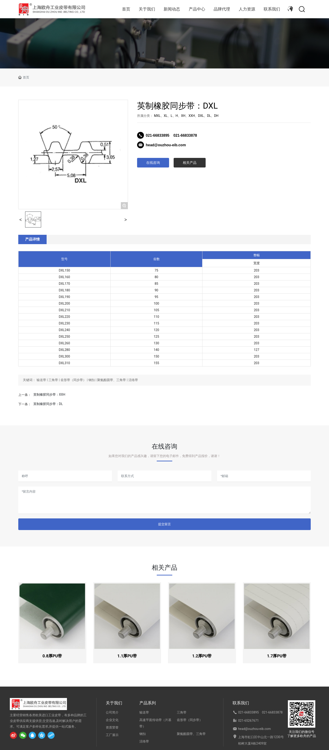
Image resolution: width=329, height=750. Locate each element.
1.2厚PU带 (202, 655)
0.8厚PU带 (52, 655)
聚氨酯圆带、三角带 (191, 734)
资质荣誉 (112, 727)
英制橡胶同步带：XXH (49, 394)
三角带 (181, 712)
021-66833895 (158, 135)
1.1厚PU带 (127, 655)
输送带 (144, 712)
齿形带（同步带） (189, 720)
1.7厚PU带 (277, 655)
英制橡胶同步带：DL (48, 404)
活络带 (144, 741)
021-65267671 (248, 720)
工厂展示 (112, 735)
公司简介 (112, 712)
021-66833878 (185, 135)
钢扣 (142, 734)
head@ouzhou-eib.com (166, 145)
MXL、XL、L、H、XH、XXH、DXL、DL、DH (186, 116)
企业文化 (112, 720)
